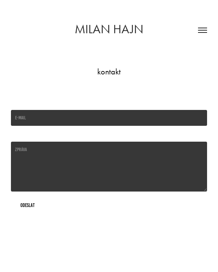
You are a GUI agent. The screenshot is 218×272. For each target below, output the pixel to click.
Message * (19, 135)
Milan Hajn (109, 29)
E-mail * (18, 104)
